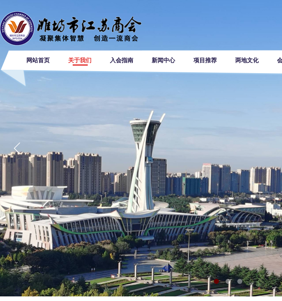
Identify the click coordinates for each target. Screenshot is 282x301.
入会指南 (121, 60)
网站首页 (38, 60)
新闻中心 (163, 60)
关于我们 (79, 60)
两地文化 (247, 60)
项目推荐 (205, 60)
